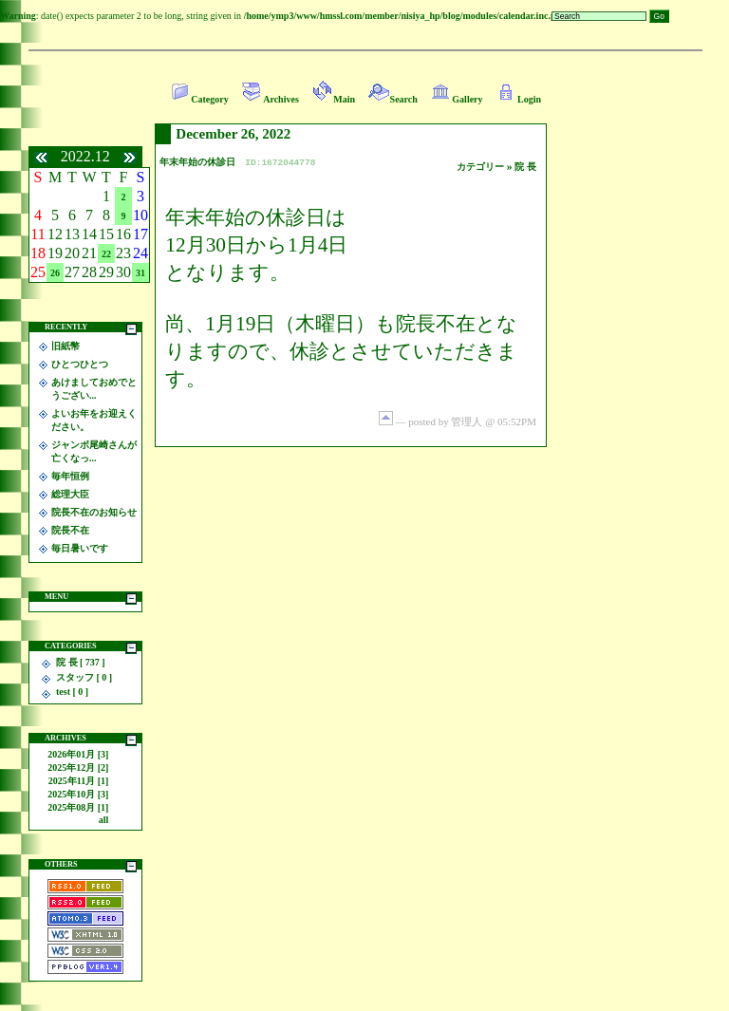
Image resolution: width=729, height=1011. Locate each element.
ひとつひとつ (79, 364)
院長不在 (70, 530)
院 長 (525, 166)
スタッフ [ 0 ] (84, 677)
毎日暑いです (79, 548)
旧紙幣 (65, 346)
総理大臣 (70, 494)
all (104, 819)
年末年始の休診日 (197, 162)
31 (140, 273)
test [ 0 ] (72, 691)
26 (55, 273)
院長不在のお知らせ (94, 512)
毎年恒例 (70, 476)
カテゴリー (482, 166)
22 (106, 254)
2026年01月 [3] (77, 754)
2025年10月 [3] (77, 794)
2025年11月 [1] (78, 781)
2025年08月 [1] (77, 807)
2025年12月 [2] (77, 767)
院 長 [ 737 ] (80, 662)
